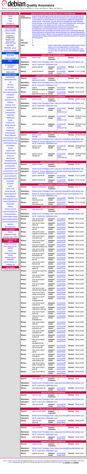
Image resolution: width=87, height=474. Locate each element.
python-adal (52, 45)
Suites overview (10, 58)
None (63, 89)
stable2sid (10, 115)
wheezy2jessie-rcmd (10, 199)
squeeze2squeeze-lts (10, 222)
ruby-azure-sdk (62, 49)
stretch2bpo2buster (10, 143)
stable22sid (10, 118)
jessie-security (10, 191)
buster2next (10, 130)
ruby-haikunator (74, 49)
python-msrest (69, 47)
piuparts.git (19, 462)
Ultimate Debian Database (10, 258)
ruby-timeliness (73, 51)
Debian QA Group (10, 244)
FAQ (10, 21)
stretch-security (10, 153)
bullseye (10, 102)
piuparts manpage (10, 50)
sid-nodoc (10, 87)
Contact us (10, 24)
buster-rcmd (10, 123)
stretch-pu (10, 156)
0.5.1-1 (64, 200)
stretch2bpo (10, 145)
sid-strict (10, 85)
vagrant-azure (37, 444)
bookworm (10, 97)
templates (12, 30)
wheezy (10, 206)
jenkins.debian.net (10, 262)
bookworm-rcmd (10, 100)
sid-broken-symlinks (10, 92)
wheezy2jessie (10, 196)
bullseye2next (10, 112)
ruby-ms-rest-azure (60, 51)
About (10, 16)
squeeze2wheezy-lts (10, 211)
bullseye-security (10, 107)
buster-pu (10, 128)
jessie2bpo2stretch (10, 178)
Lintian (10, 251)
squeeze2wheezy (10, 214)
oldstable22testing (10, 163)
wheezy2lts (10, 204)
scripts (7, 43)
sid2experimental (10, 79)
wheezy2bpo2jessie (10, 201)
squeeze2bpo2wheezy (10, 219)
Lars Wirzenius (39, 460)
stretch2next (10, 158)
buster (10, 120)
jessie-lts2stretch (10, 176)
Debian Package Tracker (10, 254)
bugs (14, 234)
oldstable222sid (10, 161)
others (10, 462)
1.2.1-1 (64, 69)
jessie (10, 186)
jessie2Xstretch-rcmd (10, 173)
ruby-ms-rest (36, 395)
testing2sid (10, 95)
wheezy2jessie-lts (10, 194)
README (10, 45)
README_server (10, 48)
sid (10, 82)
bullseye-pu (10, 110)
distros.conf (10, 41)
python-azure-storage (55, 47)
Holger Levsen (77, 460)
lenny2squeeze (10, 227)
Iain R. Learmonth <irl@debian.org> (44, 64)
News (10, 18)
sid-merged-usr (10, 90)
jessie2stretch (10, 166)
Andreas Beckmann (64, 460)
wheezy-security (10, 209)
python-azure (80, 45)
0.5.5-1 (64, 177)
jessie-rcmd (10, 189)
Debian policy (10, 33)
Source (10, 232)
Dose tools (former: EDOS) (10, 247)
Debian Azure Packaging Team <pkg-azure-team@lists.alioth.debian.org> (58, 62)
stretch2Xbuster (10, 63)
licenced (15, 460)
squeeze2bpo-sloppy (10, 216)
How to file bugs (10, 29)
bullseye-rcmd (10, 105)
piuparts (5, 460)
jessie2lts (10, 183)
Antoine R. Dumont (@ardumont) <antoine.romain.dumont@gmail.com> (57, 141)
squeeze (10, 224)
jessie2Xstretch (10, 168)
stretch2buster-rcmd (10, 138)
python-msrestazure (39, 187)
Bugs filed (10, 55)
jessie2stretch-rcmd (10, 171)
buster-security (10, 125)
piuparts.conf (10, 39)
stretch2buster (10, 133)
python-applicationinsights (66, 45)
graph (13, 72)
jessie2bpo (10, 181)
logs (14, 43)
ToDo (16, 237)
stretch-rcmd (10, 151)
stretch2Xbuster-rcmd (10, 140)
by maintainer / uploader (10, 66)
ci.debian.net (10, 264)
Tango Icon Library (56, 462)
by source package (10, 69)
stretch (10, 148)
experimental (10, 77)
